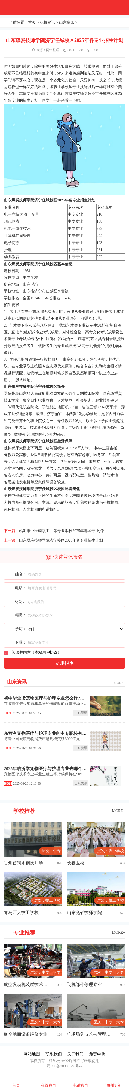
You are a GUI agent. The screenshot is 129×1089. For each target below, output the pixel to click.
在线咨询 (48, 1085)
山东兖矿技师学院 (84, 912)
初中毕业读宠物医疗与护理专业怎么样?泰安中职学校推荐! (60, 698)
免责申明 (97, 1054)
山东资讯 (66, 22)
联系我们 (53, 1054)
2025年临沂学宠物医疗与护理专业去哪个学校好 (49, 768)
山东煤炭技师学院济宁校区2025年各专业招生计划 (61, 540)
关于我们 (75, 1054)
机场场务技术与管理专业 (90, 1034)
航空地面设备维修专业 (25, 1034)
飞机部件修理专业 (84, 984)
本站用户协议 (46, 652)
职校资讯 (47, 22)
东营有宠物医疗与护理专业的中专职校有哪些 (47, 733)
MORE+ (119, 683)
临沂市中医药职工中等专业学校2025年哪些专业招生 (63, 531)
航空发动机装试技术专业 (27, 984)
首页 (32, 22)
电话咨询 (80, 1085)
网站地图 (32, 1054)
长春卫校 (75, 863)
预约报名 (113, 1085)
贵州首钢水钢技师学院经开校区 (27, 863)
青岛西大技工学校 (21, 912)
